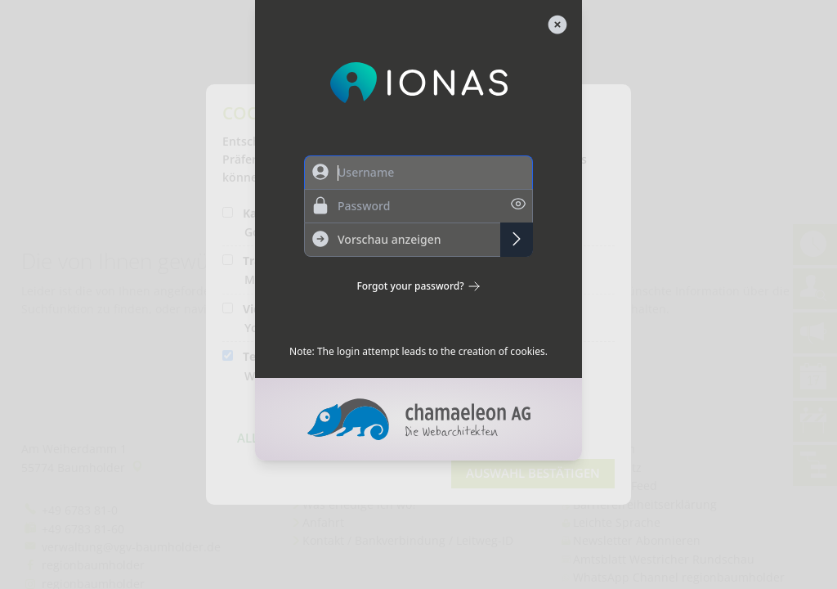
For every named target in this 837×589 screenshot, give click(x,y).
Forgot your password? (418, 286)
